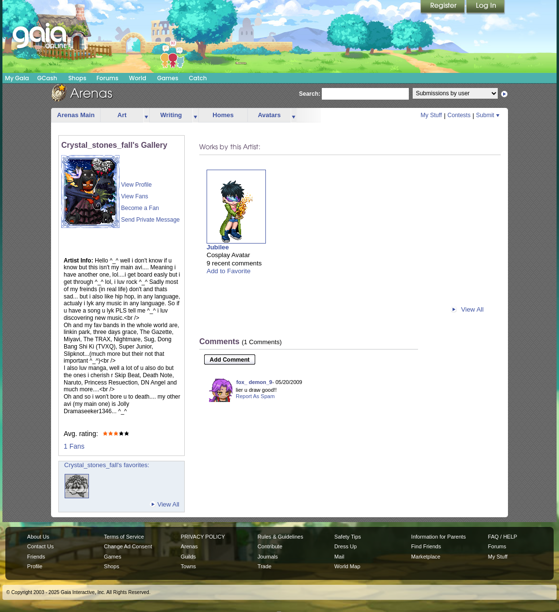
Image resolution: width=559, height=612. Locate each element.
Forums (107, 78)
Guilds (188, 557)
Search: (309, 93)
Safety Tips (347, 537)
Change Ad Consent (128, 546)
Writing (171, 115)
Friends (36, 557)
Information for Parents (438, 537)
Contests (459, 115)
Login (485, 7)
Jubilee (218, 247)
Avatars (269, 115)
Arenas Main (75, 115)
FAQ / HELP (502, 537)
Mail (339, 557)
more (146, 115)
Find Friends (426, 546)
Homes (222, 115)
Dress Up (345, 546)
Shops (77, 78)
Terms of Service (124, 537)
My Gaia (17, 78)
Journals (268, 557)
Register (443, 7)
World (137, 78)
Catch (198, 78)
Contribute (270, 546)
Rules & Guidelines (280, 537)
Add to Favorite (228, 271)
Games (167, 78)
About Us (38, 537)
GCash (47, 78)
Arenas (189, 546)
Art (122, 115)
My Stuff (431, 115)
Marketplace (425, 557)
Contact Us (40, 546)
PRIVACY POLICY (203, 537)
